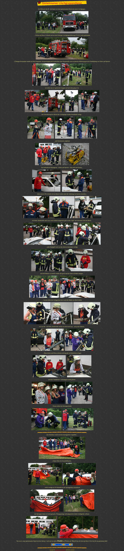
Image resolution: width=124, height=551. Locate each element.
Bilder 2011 (58, 544)
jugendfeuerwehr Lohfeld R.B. (60, 549)
